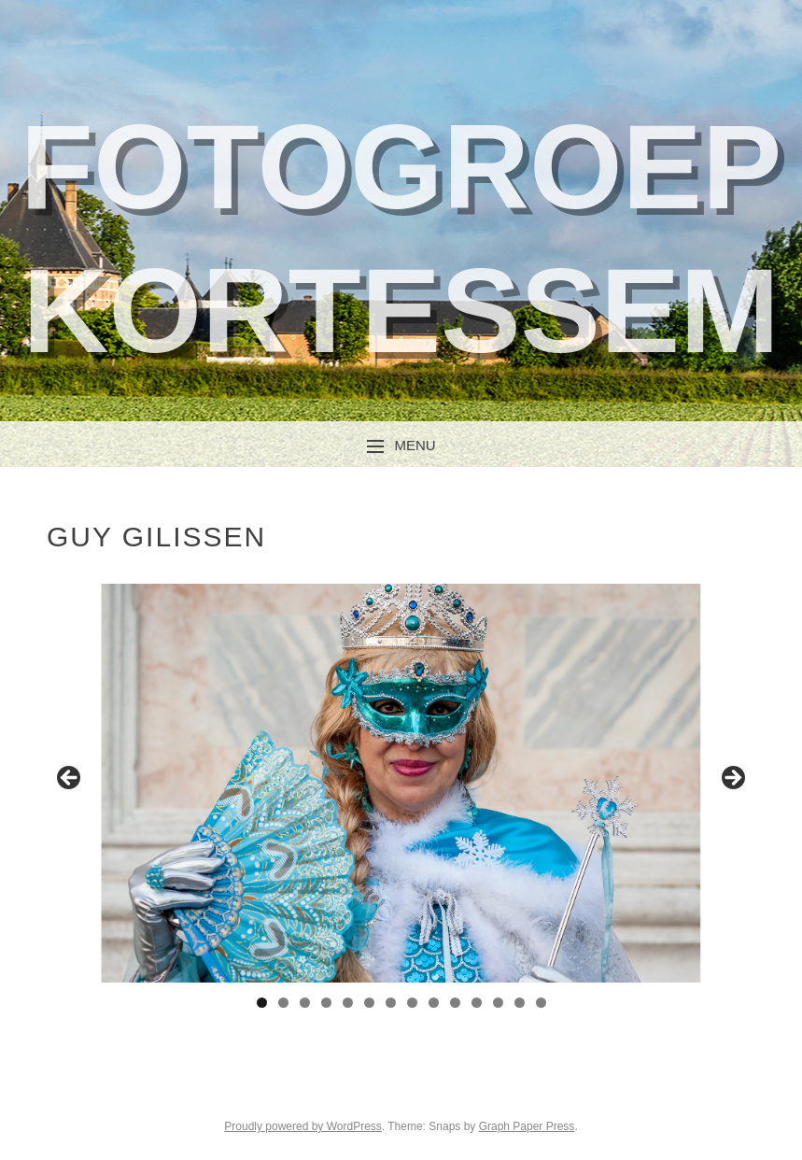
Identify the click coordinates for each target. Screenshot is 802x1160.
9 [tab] (434, 1002)
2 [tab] (283, 1002)
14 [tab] (541, 1002)
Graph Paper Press (527, 1126)
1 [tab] (262, 1002)
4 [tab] (326, 1002)
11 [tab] (476, 1002)
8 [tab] (412, 1002)
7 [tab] (391, 1002)
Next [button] (732, 779)
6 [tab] (369, 1002)
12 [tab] (498, 1002)
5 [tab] (348, 1002)
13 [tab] (519, 1002)
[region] (401, 783)
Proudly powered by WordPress (303, 1126)
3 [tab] (305, 1002)
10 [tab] (455, 1002)
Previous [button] (70, 779)
